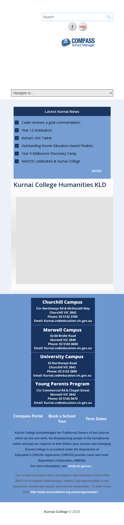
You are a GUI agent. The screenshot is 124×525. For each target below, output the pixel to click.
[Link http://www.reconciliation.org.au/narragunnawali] (65, 492)
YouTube (83, 26)
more (97, 171)
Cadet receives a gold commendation (51, 122)
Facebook (72, 26)
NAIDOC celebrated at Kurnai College (51, 161)
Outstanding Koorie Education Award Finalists (57, 145)
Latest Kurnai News (62, 111)
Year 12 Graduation (37, 130)
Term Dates (96, 419)
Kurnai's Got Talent (37, 138)
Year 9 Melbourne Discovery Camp (49, 153)
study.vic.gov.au (80, 466)
